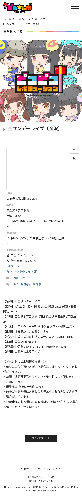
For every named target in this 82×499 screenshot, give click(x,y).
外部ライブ (19, 278)
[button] (74, 159)
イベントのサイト (21, 271)
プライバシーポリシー (50, 469)
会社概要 (23, 469)
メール (12, 266)
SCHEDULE (41, 438)
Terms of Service (39, 490)
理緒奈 (26, 284)
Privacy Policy (70, 486)
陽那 (37, 284)
